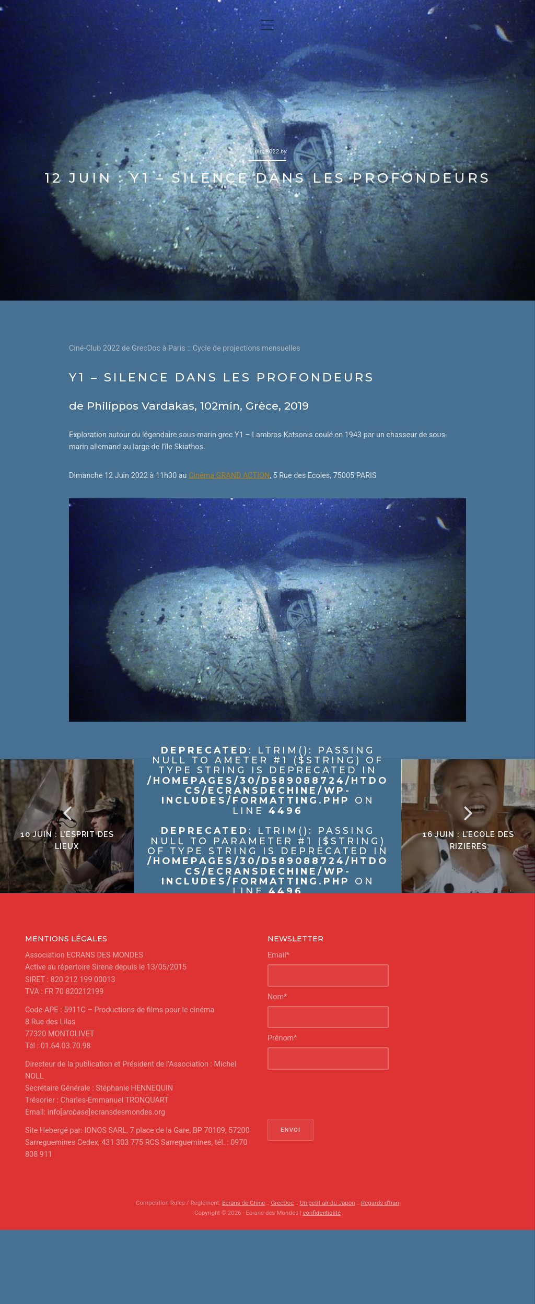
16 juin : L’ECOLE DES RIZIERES (468, 840)
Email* (278, 955)
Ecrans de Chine (243, 1202)
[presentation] (347, 1094)
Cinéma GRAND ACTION (229, 475)
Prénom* (282, 1038)
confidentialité (322, 1212)
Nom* (277, 996)
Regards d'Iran (380, 1202)
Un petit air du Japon (327, 1202)
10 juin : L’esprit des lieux (67, 840)
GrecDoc (282, 1202)
